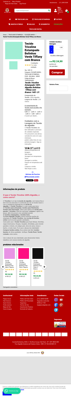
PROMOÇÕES (58, 24)
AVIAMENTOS (45, 24)
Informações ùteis (26, 295)
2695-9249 (63, 2)
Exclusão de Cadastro (26, 309)
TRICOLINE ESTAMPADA (42, 19)
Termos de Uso (24, 305)
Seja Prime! (22, 3)
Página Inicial (7, 299)
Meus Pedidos (16, 1)
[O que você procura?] (49, 10)
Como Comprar (7, 309)
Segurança (23, 303)
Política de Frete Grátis (26, 299)
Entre (59, 10)
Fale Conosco (7, 301)
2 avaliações (34, 63)
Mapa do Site (7, 307)
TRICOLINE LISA (22, 19)
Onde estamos (7, 305)
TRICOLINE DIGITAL (35, 29)
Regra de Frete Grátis (11, 3)
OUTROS (59, 19)
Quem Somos (7, 303)
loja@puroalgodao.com (43, 305)
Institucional (7, 295)
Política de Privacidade (26, 301)
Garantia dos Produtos (26, 307)
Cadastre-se (6, 1)
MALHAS (32, 24)
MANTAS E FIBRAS (17, 24)
